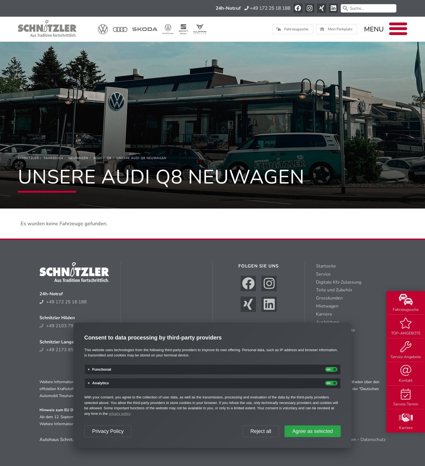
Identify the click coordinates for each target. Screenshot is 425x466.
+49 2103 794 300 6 (64, 326)
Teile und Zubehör (334, 290)
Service (323, 274)
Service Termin (405, 397)
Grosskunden (329, 298)
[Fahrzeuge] (53, 158)
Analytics (100, 383)
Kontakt (405, 374)
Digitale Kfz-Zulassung (338, 282)
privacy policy (119, 414)
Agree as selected (312, 431)
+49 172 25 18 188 (267, 8)
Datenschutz (373, 440)
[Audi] (97, 158)
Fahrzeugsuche (406, 303)
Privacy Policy (107, 431)
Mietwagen (327, 306)
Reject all (260, 431)
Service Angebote (406, 350)
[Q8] (109, 158)
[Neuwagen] (78, 158)
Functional (101, 369)
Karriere (406, 421)
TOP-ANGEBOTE (406, 327)
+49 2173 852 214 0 (64, 350)
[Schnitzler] (28, 158)
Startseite (326, 266)
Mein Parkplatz (336, 29)
